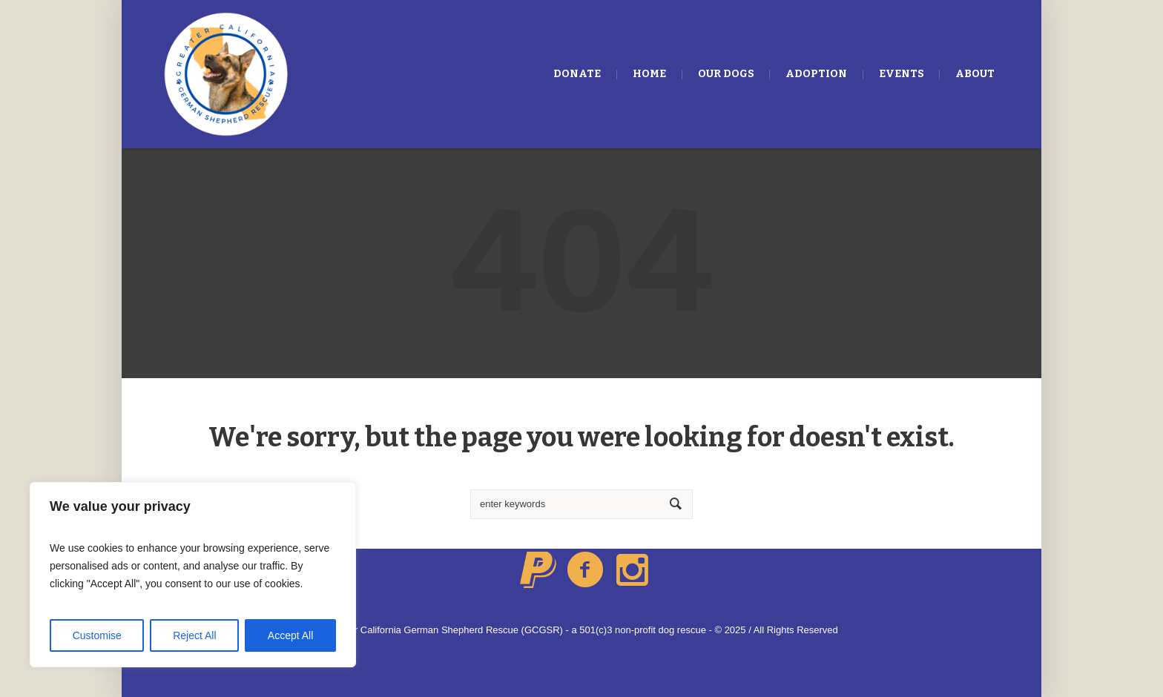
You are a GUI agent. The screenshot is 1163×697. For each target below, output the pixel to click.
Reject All (194, 635)
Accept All (290, 635)
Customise (97, 635)
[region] (193, 574)
